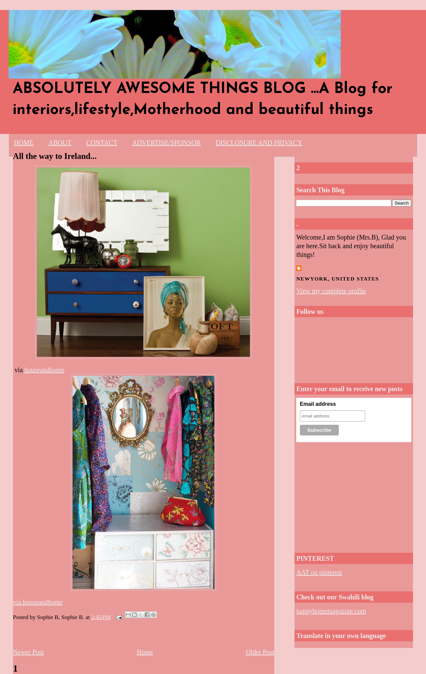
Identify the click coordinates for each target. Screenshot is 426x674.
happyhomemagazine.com (331, 611)
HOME (24, 142)
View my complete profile (331, 291)
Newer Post (28, 652)
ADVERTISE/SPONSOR (166, 142)
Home (145, 652)
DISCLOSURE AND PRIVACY (259, 142)
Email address (318, 404)
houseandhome (44, 369)
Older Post (260, 652)
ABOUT (59, 142)
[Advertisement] (353, 495)
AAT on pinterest (319, 572)
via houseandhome (38, 602)
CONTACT (101, 142)
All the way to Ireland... (55, 156)
